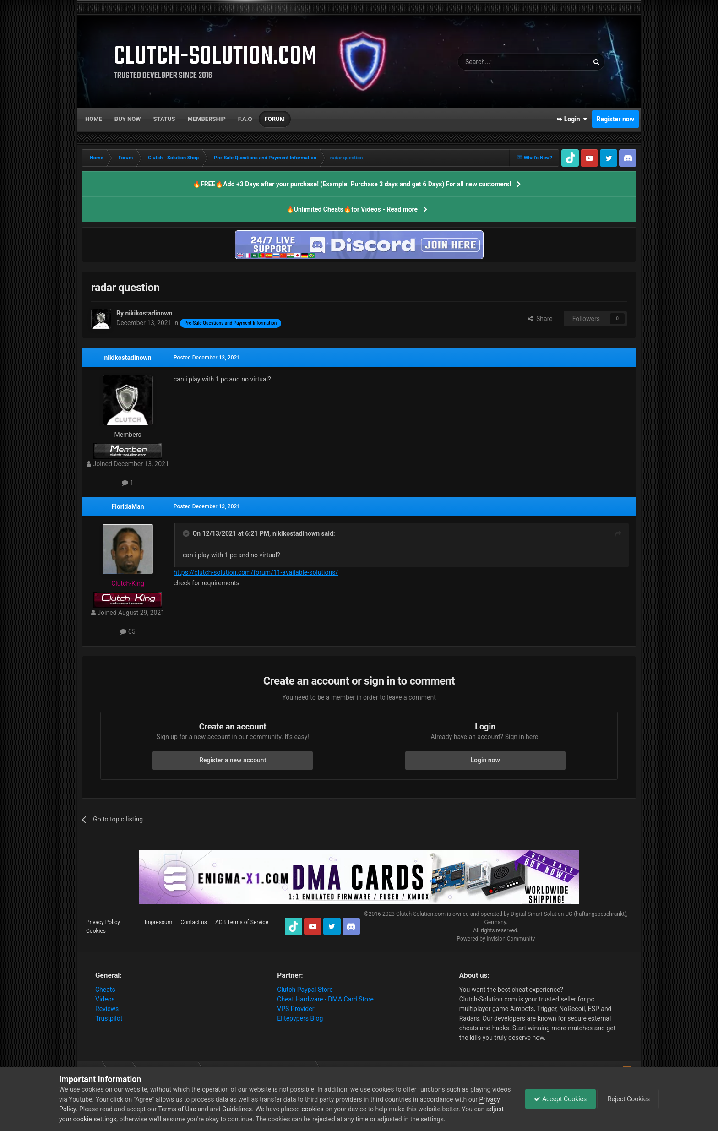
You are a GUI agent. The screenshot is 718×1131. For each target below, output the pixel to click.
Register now (615, 119)
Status (164, 118)
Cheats (105, 989)
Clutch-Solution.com (421, 914)
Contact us (193, 922)
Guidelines (259, 1109)
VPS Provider (295, 1008)
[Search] (501, 62)
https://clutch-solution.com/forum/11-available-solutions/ (256, 572)
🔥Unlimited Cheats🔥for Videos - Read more (352, 209)
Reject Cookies (627, 1099)
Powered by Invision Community (496, 938)
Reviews (107, 1008)
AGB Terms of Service (241, 922)
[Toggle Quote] (187, 533)
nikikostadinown (127, 357)
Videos (105, 999)
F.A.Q (245, 118)
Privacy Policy (103, 922)
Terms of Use (199, 1109)
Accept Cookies (558, 1099)
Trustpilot (108, 1018)
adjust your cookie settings (97, 1119)
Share (540, 318)
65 (127, 631)
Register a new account (232, 760)
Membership (206, 118)
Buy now (127, 118)
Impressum (158, 922)
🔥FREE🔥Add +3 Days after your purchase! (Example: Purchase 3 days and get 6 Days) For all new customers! (352, 184)
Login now (485, 760)
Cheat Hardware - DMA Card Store (325, 999)
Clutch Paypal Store (304, 989)
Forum (275, 118)
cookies (335, 1109)
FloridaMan (127, 506)
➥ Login (572, 119)
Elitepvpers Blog (300, 1018)
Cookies (96, 931)
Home (93, 118)
